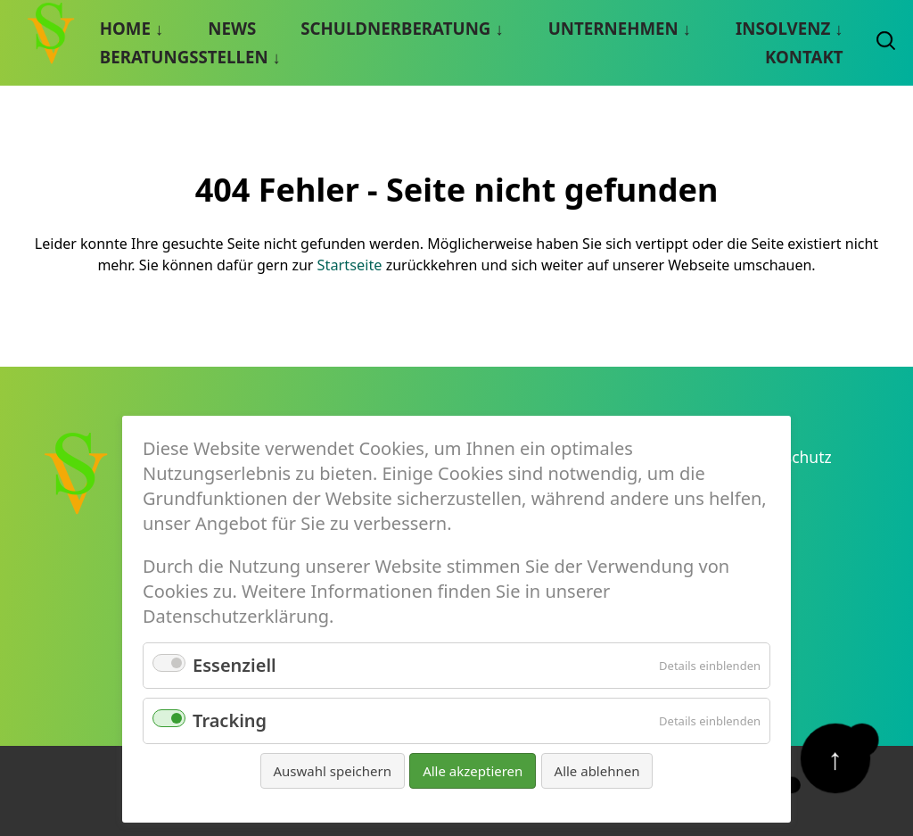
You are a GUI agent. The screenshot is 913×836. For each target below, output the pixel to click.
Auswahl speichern (332, 771)
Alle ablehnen (597, 771)
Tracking (230, 720)
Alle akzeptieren (472, 771)
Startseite (349, 264)
